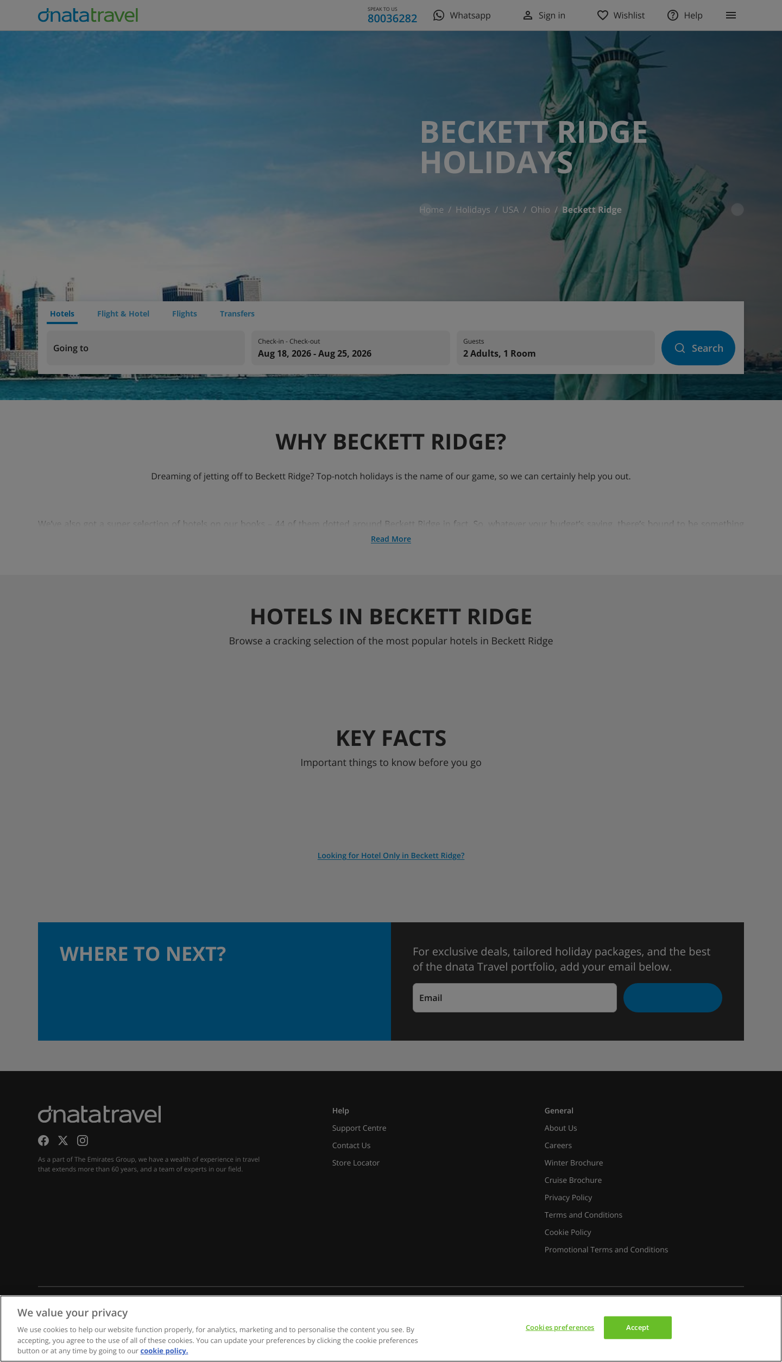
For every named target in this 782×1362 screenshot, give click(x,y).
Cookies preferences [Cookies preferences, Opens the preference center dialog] (560, 1327)
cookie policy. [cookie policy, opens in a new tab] (164, 1350)
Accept (637, 1327)
